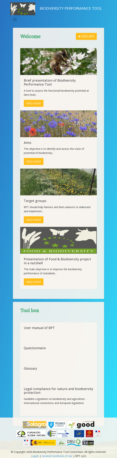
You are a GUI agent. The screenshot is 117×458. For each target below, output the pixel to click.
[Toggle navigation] (15, 19)
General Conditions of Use (57, 456)
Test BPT (86, 36)
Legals (35, 456)
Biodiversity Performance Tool (56, 8)
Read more (33, 103)
